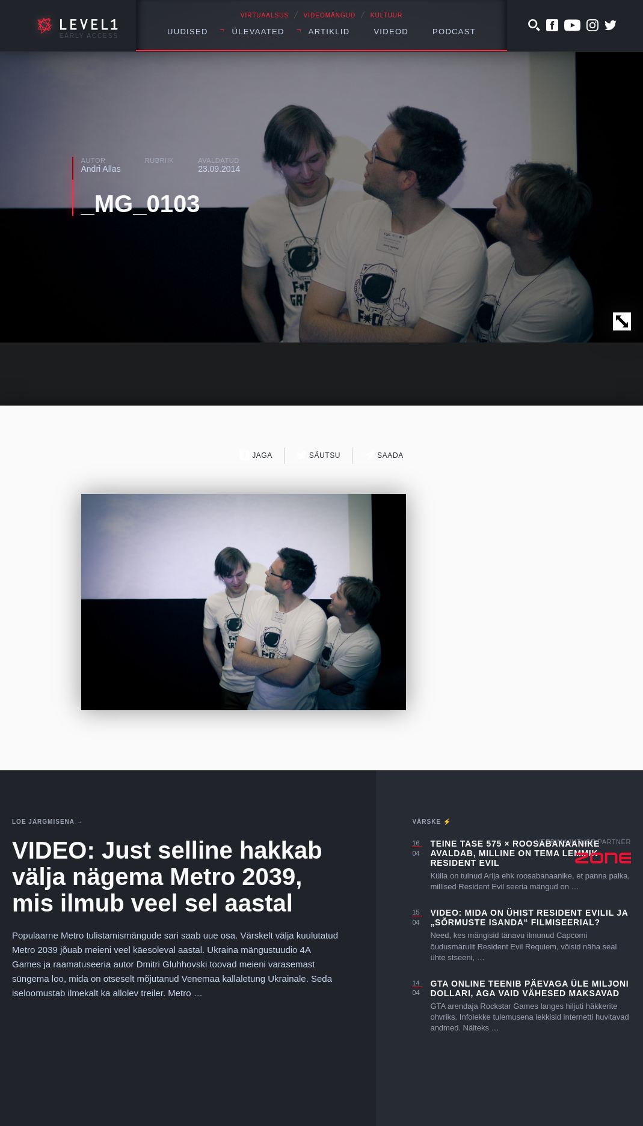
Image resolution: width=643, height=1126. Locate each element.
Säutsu (318, 455)
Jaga (255, 455)
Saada (384, 455)
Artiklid (329, 31)
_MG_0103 (140, 203)
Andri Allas (101, 169)
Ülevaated (258, 31)
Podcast (454, 31)
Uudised (187, 31)
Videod (391, 31)
